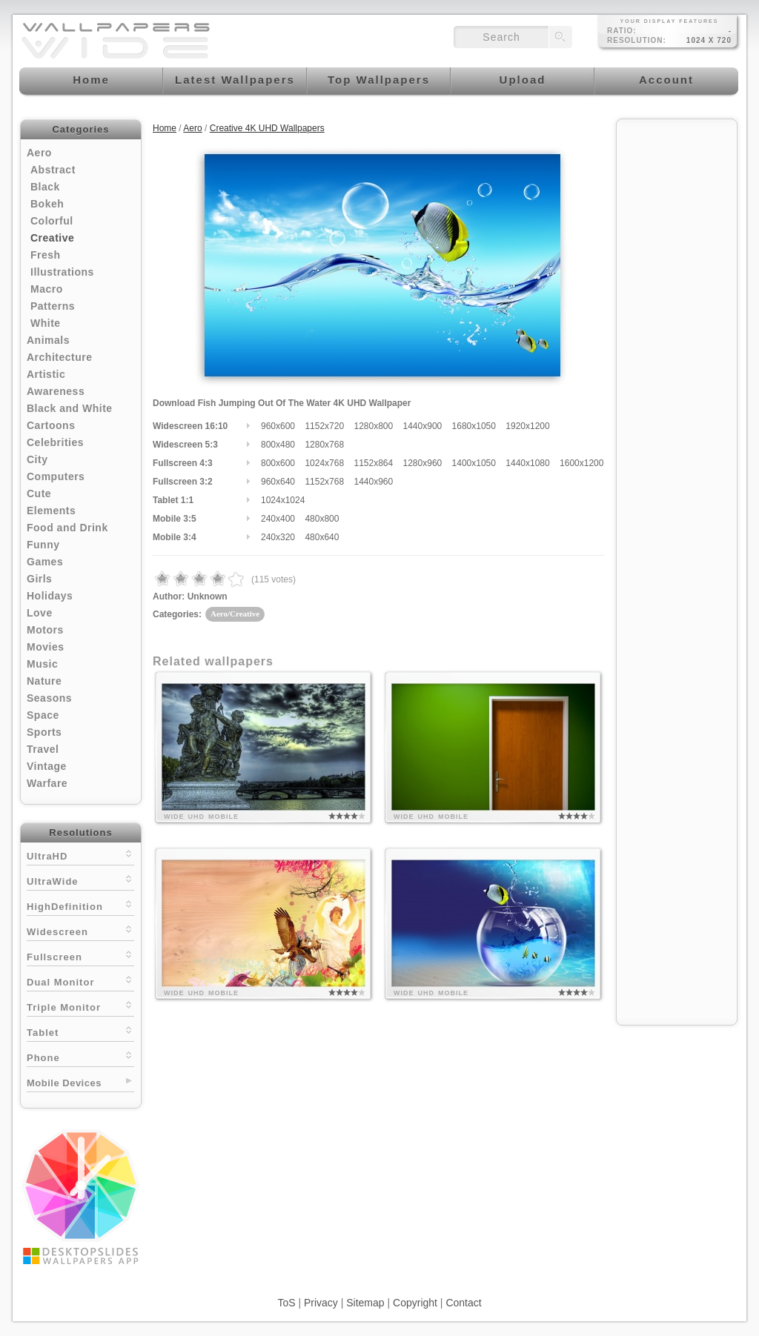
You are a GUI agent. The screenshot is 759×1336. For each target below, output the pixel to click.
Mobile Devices (64, 1083)
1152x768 (324, 481)
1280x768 (324, 444)
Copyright (415, 1303)
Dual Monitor (80, 981)
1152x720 (324, 426)
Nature (44, 681)
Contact (463, 1303)
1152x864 (373, 463)
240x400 (278, 519)
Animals (48, 340)
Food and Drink (67, 528)
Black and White (70, 408)
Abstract (53, 170)
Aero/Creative (235, 613)
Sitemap (365, 1303)
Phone (80, 1056)
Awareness (55, 391)
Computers (55, 476)
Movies (45, 647)
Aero (39, 153)
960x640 (278, 481)
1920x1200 (527, 426)
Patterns (52, 306)
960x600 (278, 426)
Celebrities (55, 442)
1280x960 (423, 463)
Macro (46, 289)
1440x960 (373, 481)
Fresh (45, 255)
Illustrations (62, 272)
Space (43, 715)
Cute (39, 493)
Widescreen (80, 930)
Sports (44, 732)
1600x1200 (581, 463)
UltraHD (80, 855)
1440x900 (423, 426)
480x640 (322, 537)
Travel (43, 749)
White (45, 323)
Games (45, 562)
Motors (45, 630)
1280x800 (373, 426)
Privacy (321, 1303)
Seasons (49, 698)
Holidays (50, 596)
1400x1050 (474, 463)
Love (40, 613)
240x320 (278, 537)
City (37, 459)
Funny (43, 545)
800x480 (278, 444)
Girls (39, 579)
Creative (52, 238)
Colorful (51, 221)
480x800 (322, 519)
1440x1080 (527, 463)
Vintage (47, 766)
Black (45, 187)
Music (42, 664)
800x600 (278, 463)
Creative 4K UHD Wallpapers (267, 128)
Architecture (59, 357)
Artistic (46, 374)
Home (164, 128)
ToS (286, 1303)
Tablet (80, 1031)
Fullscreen (80, 955)
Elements (51, 510)
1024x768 (324, 463)
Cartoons (51, 425)
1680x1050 (474, 426)
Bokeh (47, 204)
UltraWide (80, 880)
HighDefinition (80, 905)
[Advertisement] (676, 349)
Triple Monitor (80, 1006)
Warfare (47, 783)
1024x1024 (283, 500)
